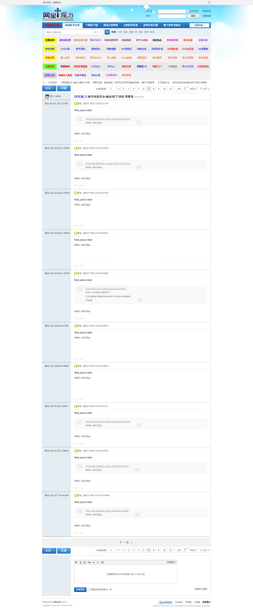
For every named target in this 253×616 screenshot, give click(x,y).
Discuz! (57, 602)
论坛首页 (52, 82)
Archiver (179, 602)
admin (58, 96)
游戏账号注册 (72, 25)
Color (80, 562)
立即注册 (206, 16)
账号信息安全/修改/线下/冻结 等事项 (190, 82)
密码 (148, 16)
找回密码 (206, 11)
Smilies (102, 562)
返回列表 (102, 89)
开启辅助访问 (206, 2)
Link (89, 562)
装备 (141, 32)
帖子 (96, 32)
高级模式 (171, 562)
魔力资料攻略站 (172, 25)
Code (98, 562)
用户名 (149, 11)
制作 (146, 32)
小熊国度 (172, 66)
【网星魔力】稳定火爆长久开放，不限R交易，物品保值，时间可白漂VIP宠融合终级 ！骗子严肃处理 (107, 82)
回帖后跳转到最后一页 (99, 589)
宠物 (131, 32)
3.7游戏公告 (163, 82)
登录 (132, 574)
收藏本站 (57, 2)
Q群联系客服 (131, 25)
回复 (81, 141)
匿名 (56, 103)
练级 (125, 32)
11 (170, 89)
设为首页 (47, 2)
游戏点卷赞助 (110, 25)
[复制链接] (139, 97)
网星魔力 (206, 602)
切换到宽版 (209, 2)
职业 (152, 32)
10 (164, 89)
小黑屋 (197, 602)
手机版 (188, 602)
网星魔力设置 (52, 25)
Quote (93, 562)
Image (85, 562)
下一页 (203, 89)
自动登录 (192, 11)
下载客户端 (92, 25)
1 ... (112, 89)
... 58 (178, 89)
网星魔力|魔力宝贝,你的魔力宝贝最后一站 (43, 82)
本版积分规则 (200, 589)
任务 (120, 32)
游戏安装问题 (150, 25)
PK (136, 32)
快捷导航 (198, 25)
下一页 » (127, 542)
